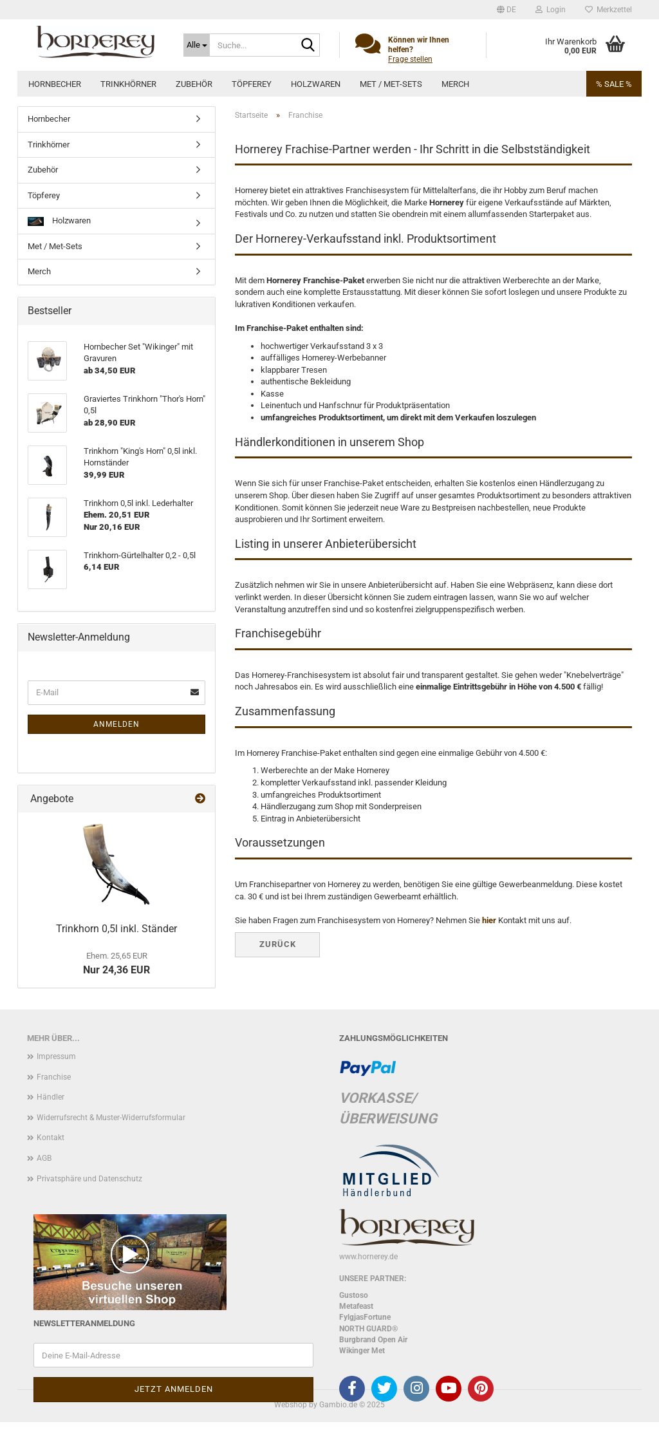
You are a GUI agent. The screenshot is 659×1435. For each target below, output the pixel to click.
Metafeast (356, 1306)
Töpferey (252, 84)
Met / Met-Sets (391, 84)
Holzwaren (315, 84)
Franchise (54, 1077)
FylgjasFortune (365, 1317)
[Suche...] (196, 45)
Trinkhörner (128, 84)
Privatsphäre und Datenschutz (89, 1178)
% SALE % (614, 84)
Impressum (56, 1056)
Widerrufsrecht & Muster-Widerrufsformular (111, 1117)
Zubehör (194, 84)
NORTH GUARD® (368, 1328)
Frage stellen (410, 59)
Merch (455, 84)
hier (489, 920)
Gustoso (353, 1295)
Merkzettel (608, 9)
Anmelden (116, 724)
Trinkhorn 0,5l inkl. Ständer (116, 929)
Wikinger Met (362, 1350)
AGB (44, 1158)
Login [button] (550, 9)
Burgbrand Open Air (373, 1339)
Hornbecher (54, 84)
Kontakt (50, 1137)
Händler (50, 1097)
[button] (506, 9)
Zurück (277, 944)
